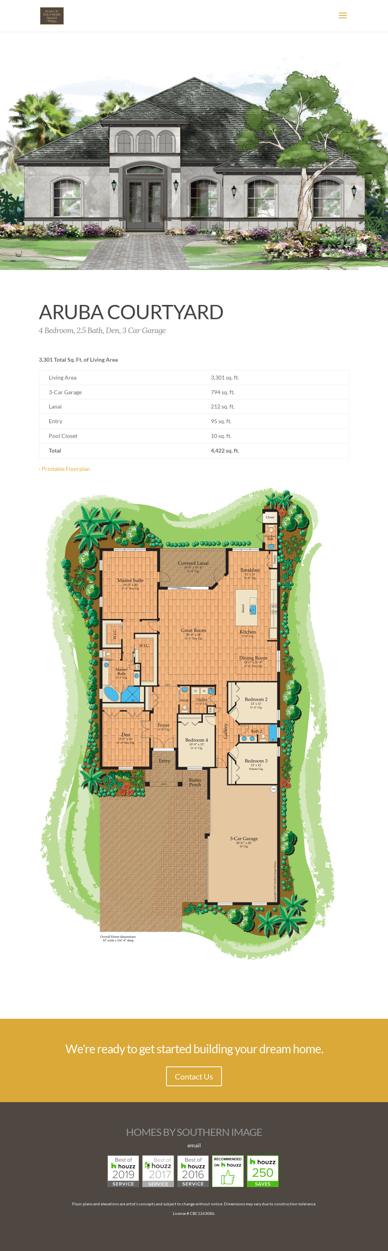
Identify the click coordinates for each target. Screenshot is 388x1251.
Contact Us (194, 1076)
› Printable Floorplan (64, 468)
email (194, 1145)
